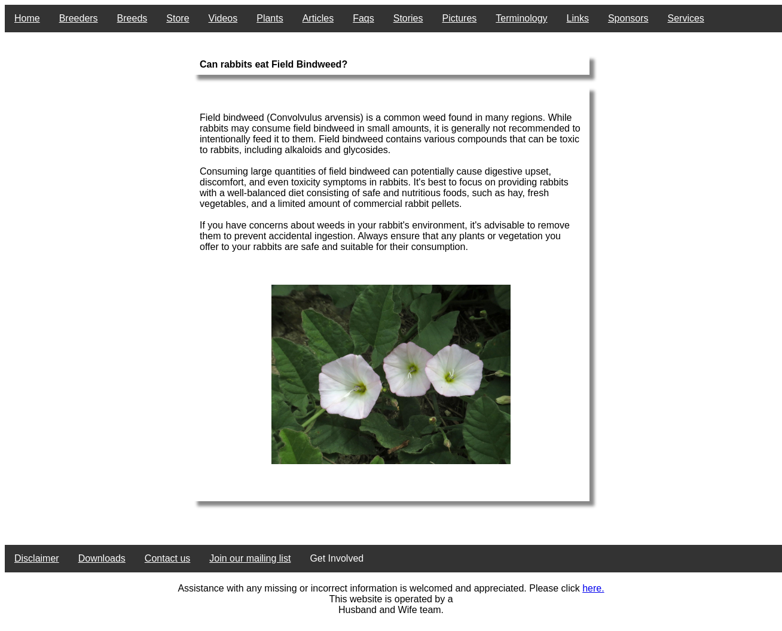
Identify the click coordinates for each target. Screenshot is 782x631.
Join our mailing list (250, 558)
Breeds (132, 18)
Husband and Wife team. (391, 610)
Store (177, 18)
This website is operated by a (391, 599)
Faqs (363, 18)
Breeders (78, 18)
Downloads (102, 558)
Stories (408, 18)
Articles (318, 18)
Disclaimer (36, 558)
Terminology (521, 18)
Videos (223, 18)
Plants (269, 18)
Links (578, 18)
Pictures (459, 18)
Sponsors (628, 18)
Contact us (167, 558)
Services (686, 18)
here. (593, 588)
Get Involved (336, 558)
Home (27, 18)
